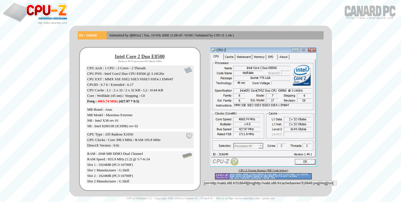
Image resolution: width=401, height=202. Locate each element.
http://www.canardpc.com (244, 198)
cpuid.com (268, 198)
